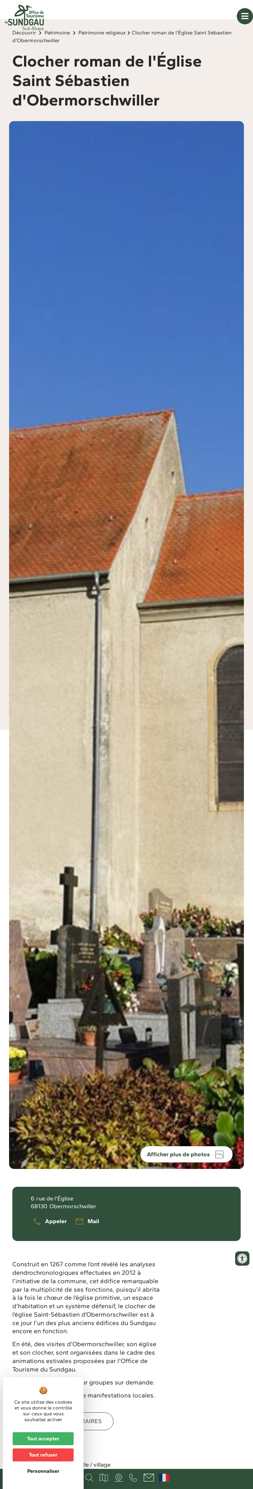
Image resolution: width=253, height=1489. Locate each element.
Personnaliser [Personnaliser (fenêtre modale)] (43, 1471)
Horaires (87, 1437)
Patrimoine (57, 49)
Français (164, 1478)
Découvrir (24, 49)
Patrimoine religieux (102, 49)
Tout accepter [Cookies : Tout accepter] (43, 1438)
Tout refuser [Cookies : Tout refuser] (43, 1455)
